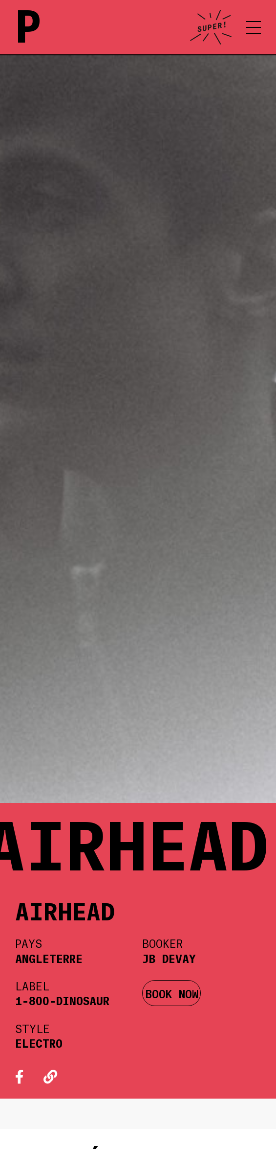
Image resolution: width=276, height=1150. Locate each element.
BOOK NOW (171, 993)
